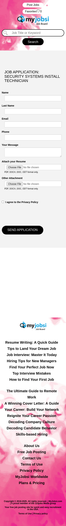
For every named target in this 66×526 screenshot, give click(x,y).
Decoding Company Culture (31, 422)
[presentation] (28, 214)
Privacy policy (40, 513)
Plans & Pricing (32, 483)
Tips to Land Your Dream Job (31, 349)
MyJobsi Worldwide (31, 477)
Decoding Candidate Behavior (32, 428)
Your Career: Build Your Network (32, 410)
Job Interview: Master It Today (32, 355)
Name (5, 92)
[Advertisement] (33, 282)
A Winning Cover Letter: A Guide (32, 403)
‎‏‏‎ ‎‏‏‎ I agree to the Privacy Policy (20, 202)
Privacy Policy (32, 470)
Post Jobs (33, 4)
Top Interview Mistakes (31, 373)
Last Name (8, 105)
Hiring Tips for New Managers (31, 361)
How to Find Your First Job (31, 379)
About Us (32, 446)
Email (5, 118)
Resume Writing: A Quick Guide (31, 342)
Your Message (10, 144)
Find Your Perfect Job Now (31, 367)
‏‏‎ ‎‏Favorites (33, 12)
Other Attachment (12, 178)
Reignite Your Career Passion (31, 416)
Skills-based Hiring (32, 434)
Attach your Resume (14, 161)
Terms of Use (32, 464)
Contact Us (31, 458)
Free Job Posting (31, 452)
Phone (5, 131)
